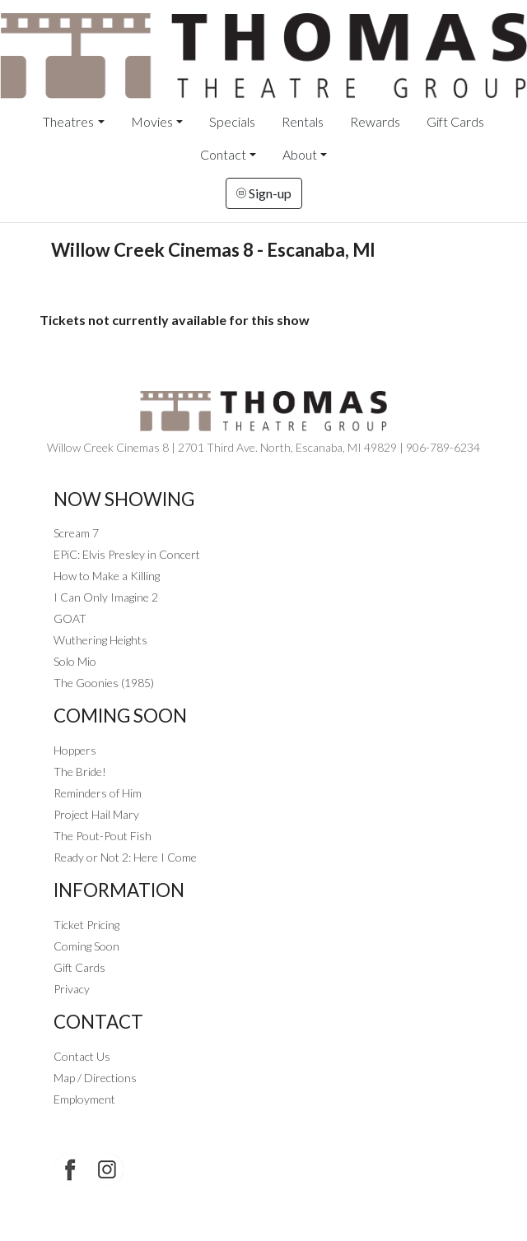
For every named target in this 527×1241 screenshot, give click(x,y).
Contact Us (82, 1056)
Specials (232, 121)
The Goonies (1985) (104, 683)
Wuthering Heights (100, 640)
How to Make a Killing (107, 576)
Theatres (68, 121)
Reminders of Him (98, 793)
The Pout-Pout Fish (103, 836)
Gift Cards (455, 121)
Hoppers (75, 750)
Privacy (72, 989)
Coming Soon (86, 946)
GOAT (70, 618)
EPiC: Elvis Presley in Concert (127, 554)
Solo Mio (75, 661)
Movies (152, 121)
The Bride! (80, 772)
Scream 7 (76, 533)
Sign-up (263, 193)
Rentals (303, 121)
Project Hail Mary (96, 814)
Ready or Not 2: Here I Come (125, 857)
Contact (223, 154)
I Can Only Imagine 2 (106, 597)
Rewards (375, 121)
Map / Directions (95, 1078)
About (299, 154)
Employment (84, 1099)
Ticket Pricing (86, 925)
